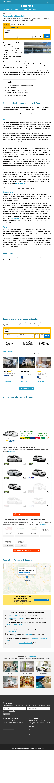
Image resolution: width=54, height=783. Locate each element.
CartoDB (49, 604)
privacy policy (12, 722)
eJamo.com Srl (26, 757)
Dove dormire (14, 9)
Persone (36, 35)
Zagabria (27, 6)
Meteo (34, 9)
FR (30, 745)
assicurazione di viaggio (25, 654)
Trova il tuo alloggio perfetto (15, 630)
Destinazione (7, 30)
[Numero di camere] (41, 37)
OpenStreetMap (44, 604)
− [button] (4, 579)
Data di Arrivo (7, 35)
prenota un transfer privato (14, 636)
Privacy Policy (41, 759)
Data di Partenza (23, 35)
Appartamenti (43, 679)
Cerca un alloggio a (8, 329)
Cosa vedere (6, 9)
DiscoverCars (15, 218)
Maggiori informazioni (8, 735)
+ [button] (4, 576)
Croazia (7, 2)
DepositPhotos (39, 751)
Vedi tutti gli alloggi (28, 388)
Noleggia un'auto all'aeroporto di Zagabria (27, 516)
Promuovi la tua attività (16, 759)
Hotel (10, 679)
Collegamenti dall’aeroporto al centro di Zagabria (20, 85)
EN (30, 740)
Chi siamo (34, 730)
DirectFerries (28, 646)
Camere (41, 35)
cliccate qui (11, 451)
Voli (21, 9)
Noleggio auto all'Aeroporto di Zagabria (17, 92)
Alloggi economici (27, 679)
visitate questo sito (20, 183)
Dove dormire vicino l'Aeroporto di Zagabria (18, 90)
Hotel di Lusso (27, 694)
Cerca (47, 36)
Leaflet (38, 604)
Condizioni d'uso (33, 759)
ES (30, 743)
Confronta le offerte (12, 627)
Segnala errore (25, 759)
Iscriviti (7, 725)
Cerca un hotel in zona (24, 584)
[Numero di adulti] (36, 37)
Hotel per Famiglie (10, 694)
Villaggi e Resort (43, 694)
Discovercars (12, 643)
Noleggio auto (27, 9)
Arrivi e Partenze (11, 87)
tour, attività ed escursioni (23, 638)
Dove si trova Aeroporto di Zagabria (16, 95)
